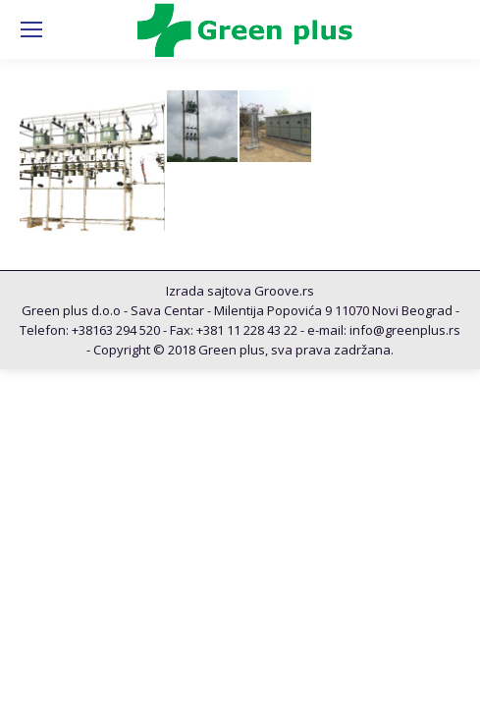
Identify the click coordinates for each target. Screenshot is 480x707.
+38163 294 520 (116, 330)
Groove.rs (284, 290)
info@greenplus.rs (404, 330)
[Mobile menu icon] (31, 29)
